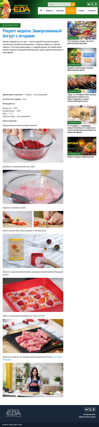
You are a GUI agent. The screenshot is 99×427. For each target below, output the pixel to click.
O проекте (92, 11)
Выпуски (60, 11)
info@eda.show (89, 414)
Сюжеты (49, 11)
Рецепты (70, 11)
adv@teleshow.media (87, 417)
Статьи (81, 11)
